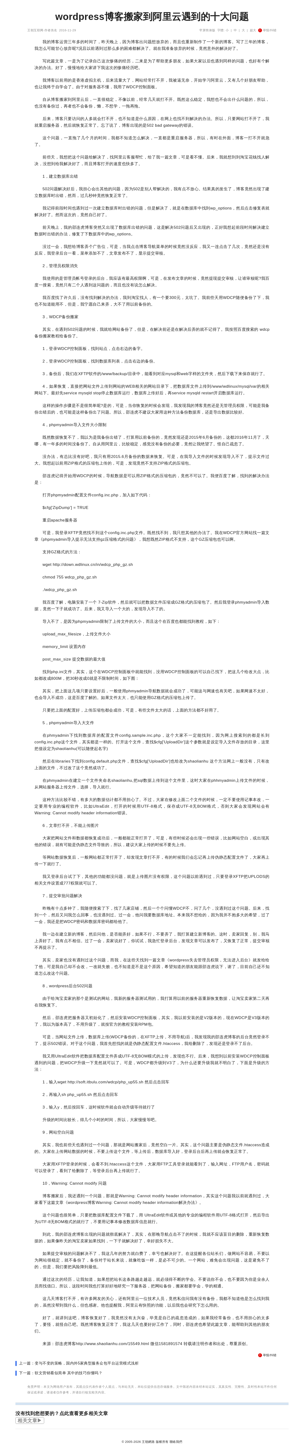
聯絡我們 (176, 1442)
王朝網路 (148, 1442)
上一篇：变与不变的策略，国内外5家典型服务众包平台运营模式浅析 (79, 1363)
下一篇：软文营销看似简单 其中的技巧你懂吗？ (60, 1373)
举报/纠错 (267, 30)
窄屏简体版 (207, 30)
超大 (253, 30)
